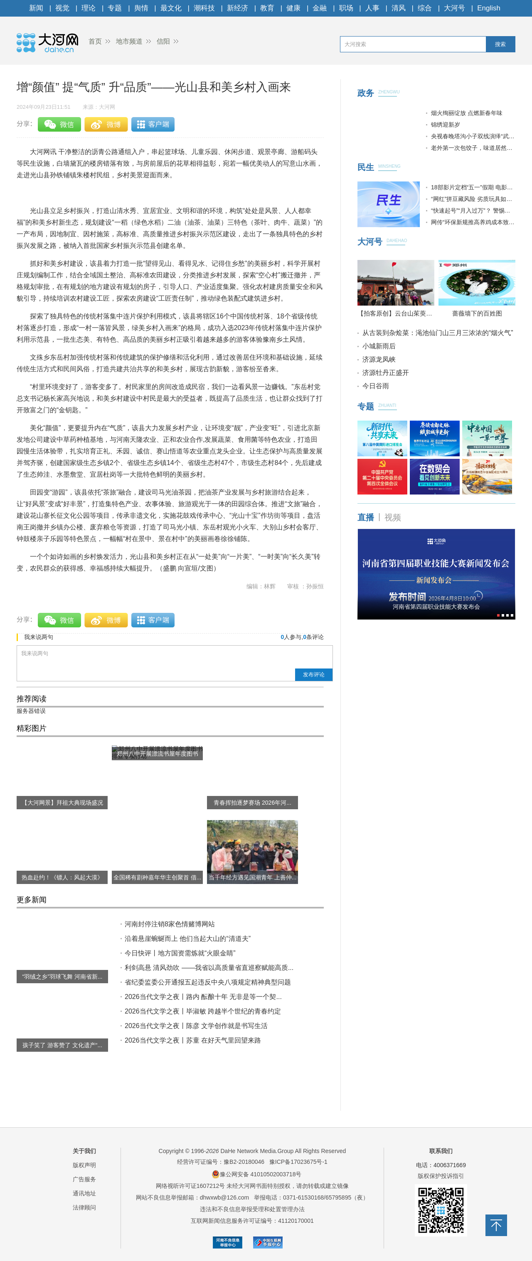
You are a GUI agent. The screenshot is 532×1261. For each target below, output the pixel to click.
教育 (267, 8)
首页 (95, 41)
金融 (320, 8)
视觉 (62, 8)
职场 (346, 8)
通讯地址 (84, 1193)
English (488, 8)
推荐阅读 (32, 699)
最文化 (171, 8)
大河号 (454, 8)
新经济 (237, 8)
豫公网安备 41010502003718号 (257, 1174)
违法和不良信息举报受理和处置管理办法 (252, 1209)
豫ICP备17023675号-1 (298, 1161)
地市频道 (129, 41)
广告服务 (84, 1179)
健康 (293, 8)
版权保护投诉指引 (441, 1176)
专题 (115, 8)
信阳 (163, 41)
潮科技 (204, 8)
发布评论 (314, 674)
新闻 (36, 8)
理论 (88, 8)
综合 (425, 8)
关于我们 (84, 1151)
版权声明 (84, 1165)
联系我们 (441, 1151)
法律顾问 (84, 1207)
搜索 (500, 44)
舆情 (141, 8)
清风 (399, 8)
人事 (372, 8)
